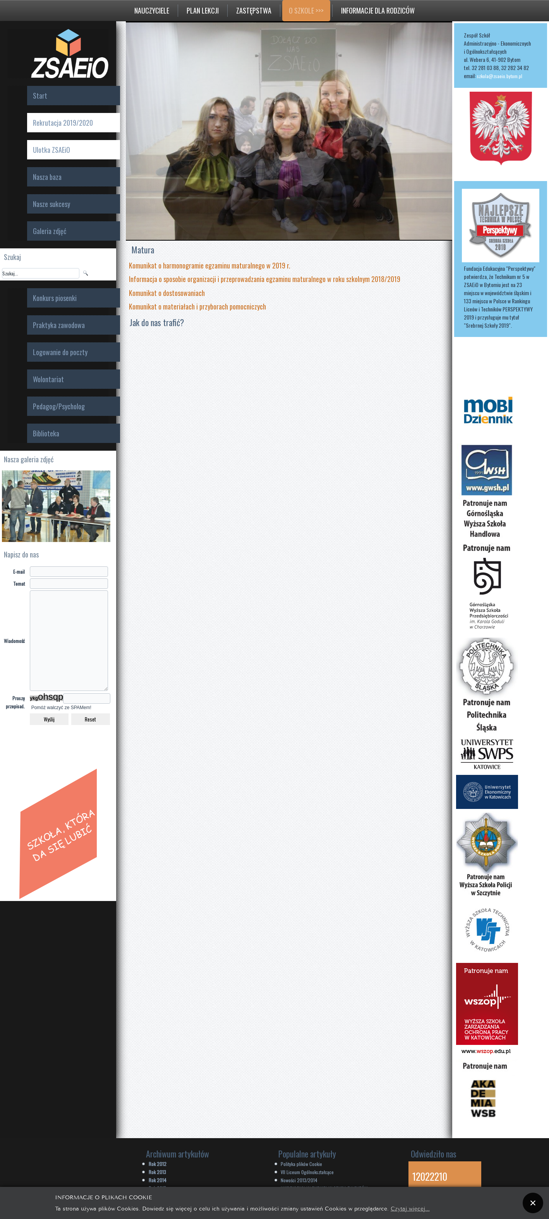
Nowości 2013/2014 (299, 1180)
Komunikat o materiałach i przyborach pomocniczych (197, 306)
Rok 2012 (157, 1164)
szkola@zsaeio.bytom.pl (499, 76)
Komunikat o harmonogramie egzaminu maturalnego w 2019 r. (209, 265)
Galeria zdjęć (49, 231)
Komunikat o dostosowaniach (167, 293)
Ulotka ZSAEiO (51, 150)
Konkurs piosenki (55, 298)
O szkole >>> (306, 10)
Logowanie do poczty (60, 352)
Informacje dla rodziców (378, 10)
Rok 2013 (157, 1172)
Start (40, 96)
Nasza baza (47, 177)
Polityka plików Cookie (301, 1164)
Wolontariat (48, 379)
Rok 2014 (157, 1180)
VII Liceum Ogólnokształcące (307, 1172)
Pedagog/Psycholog (59, 406)
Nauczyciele (151, 10)
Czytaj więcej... (410, 1208)
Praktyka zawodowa (59, 325)
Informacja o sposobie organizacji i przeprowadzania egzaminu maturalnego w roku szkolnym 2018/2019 (265, 279)
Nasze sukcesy (51, 204)
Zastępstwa (253, 10)
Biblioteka (46, 433)
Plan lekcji (203, 10)
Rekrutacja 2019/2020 (63, 123)
